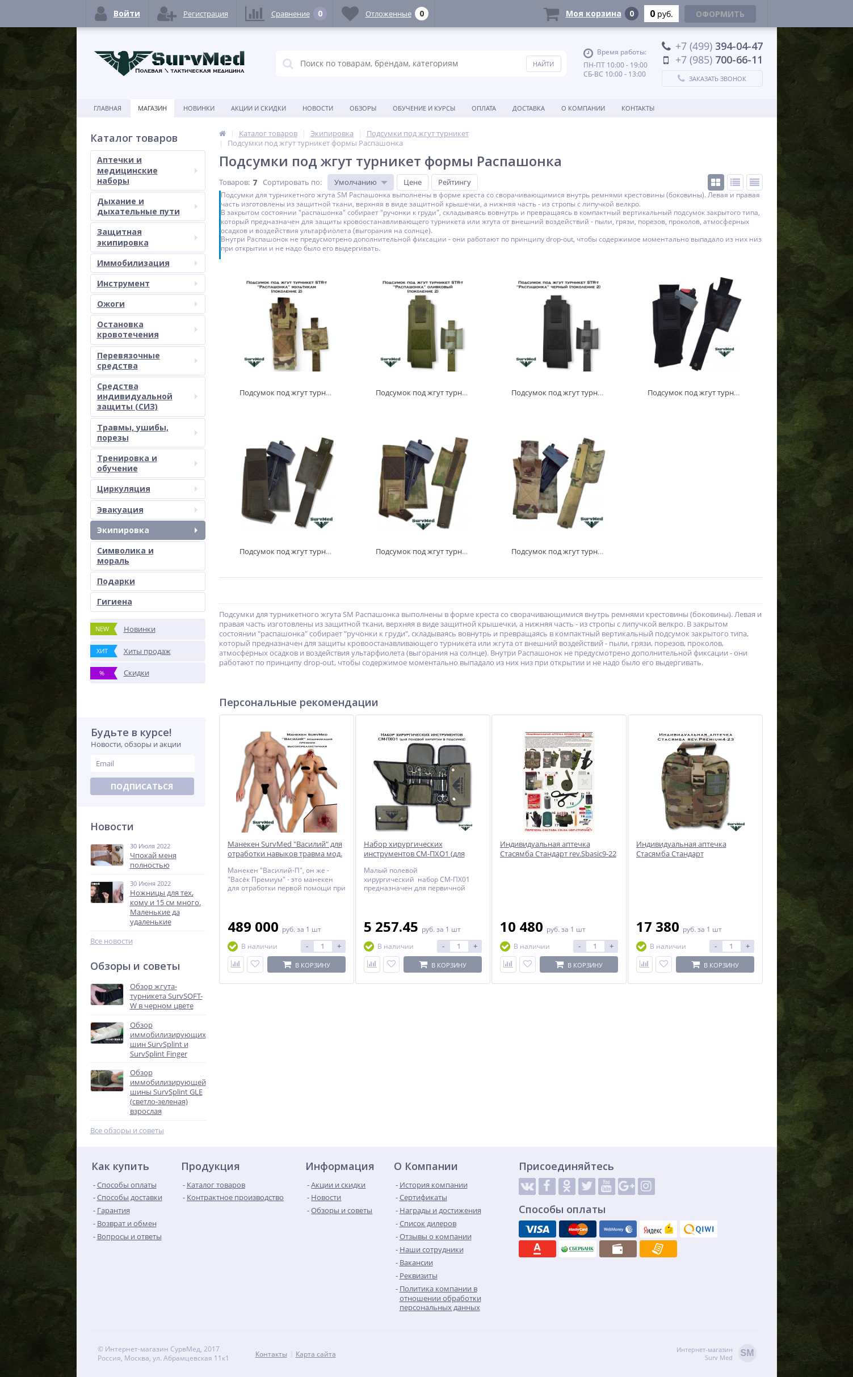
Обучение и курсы (424, 108)
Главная (107, 108)
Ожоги (147, 303)
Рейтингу (454, 182)
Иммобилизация (147, 262)
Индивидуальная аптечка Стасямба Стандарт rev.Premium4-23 (681, 853)
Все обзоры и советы (127, 1130)
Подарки (116, 581)
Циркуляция (147, 488)
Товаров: (234, 182)
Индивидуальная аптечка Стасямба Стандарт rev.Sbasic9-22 (558, 849)
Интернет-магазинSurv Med (716, 1354)
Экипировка (147, 530)
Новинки (199, 108)
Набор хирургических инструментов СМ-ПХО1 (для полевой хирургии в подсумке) (418, 853)
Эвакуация (147, 509)
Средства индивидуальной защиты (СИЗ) (147, 396)
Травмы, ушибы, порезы (147, 432)
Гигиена (114, 601)
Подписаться (142, 786)
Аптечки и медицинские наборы (147, 169)
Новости (317, 108)
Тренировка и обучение (147, 463)
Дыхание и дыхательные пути (147, 206)
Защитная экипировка (147, 236)
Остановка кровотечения (147, 329)
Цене (413, 182)
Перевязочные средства (147, 360)
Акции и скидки (258, 108)
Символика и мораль (125, 555)
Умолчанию (355, 182)
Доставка (528, 108)
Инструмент (147, 283)
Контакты (637, 108)
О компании (583, 108)
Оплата (484, 108)
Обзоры (363, 108)
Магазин (152, 108)
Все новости (111, 941)
